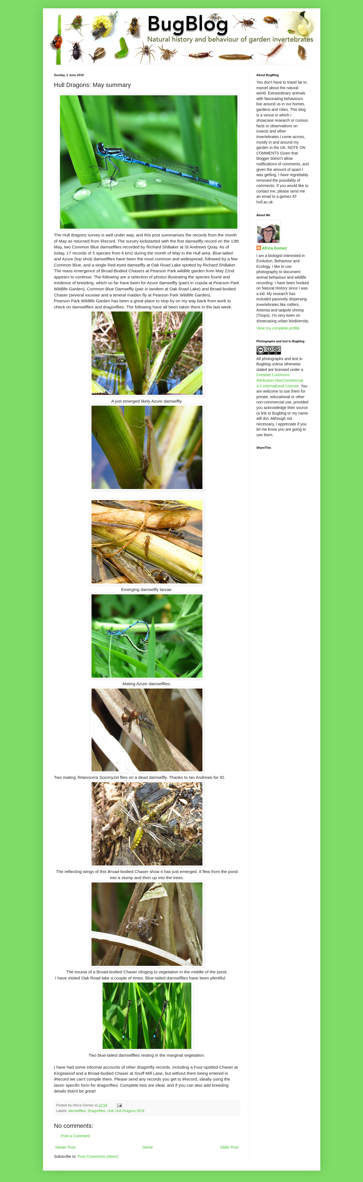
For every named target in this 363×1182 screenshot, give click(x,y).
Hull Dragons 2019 (129, 1111)
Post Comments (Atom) (98, 1156)
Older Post (229, 1147)
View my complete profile (278, 328)
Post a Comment (75, 1136)
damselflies (77, 1111)
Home (148, 1147)
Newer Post (65, 1147)
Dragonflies (97, 1111)
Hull (110, 1111)
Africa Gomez (274, 248)
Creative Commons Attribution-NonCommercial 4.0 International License (280, 380)
